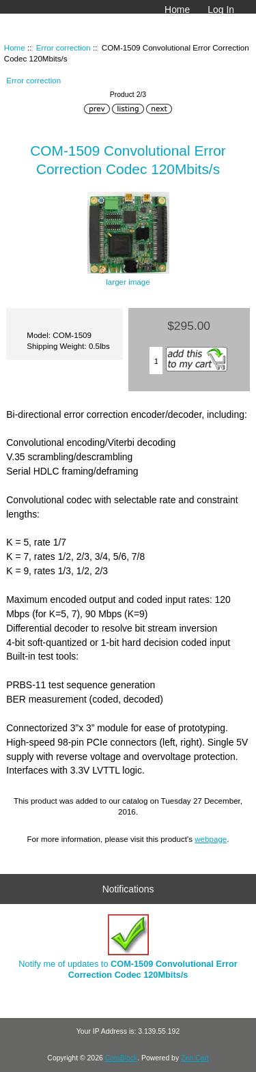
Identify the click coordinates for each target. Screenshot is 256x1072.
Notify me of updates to (127, 946)
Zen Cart (195, 1058)
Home (177, 9)
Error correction (63, 47)
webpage (211, 838)
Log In (221, 9)
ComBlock (121, 1058)
